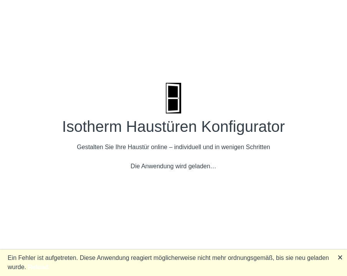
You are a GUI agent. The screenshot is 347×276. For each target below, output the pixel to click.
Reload (38, 267)
